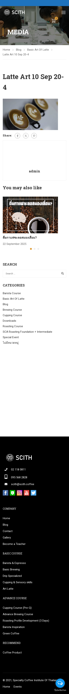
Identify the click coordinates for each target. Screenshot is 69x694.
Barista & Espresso (14, 563)
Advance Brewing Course (18, 614)
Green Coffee (11, 633)
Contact (8, 531)
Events (18, 686)
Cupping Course (12, 315)
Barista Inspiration (14, 627)
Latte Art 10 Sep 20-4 (16, 54)
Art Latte (8, 588)
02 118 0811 (18, 469)
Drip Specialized (12, 576)
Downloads (9, 320)
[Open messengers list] (60, 683)
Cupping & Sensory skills (17, 582)
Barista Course (12, 293)
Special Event (11, 337)
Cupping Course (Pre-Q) (17, 607)
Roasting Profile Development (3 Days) (26, 620)
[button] (31, 249)
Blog (18, 49)
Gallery (7, 537)
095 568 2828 (19, 477)
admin (34, 171)
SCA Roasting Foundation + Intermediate (27, 331)
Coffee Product (12, 652)
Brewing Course (12, 309)
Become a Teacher (14, 544)
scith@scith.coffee (22, 484)
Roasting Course (13, 326)
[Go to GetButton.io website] (60, 690)
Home (6, 49)
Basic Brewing (11, 569)
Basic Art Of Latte (38, 49)
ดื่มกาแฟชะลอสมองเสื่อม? (20, 237)
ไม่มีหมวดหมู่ (11, 342)
